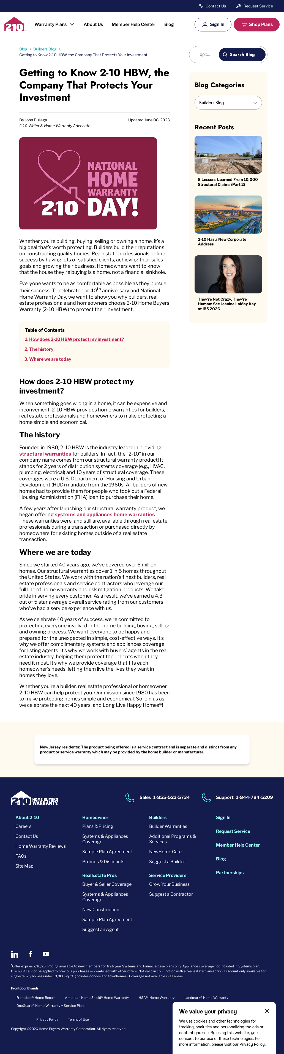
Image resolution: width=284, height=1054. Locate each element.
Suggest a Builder (167, 861)
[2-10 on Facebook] (30, 954)
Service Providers (167, 875)
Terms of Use (78, 1019)
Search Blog (242, 54)
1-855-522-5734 (171, 797)
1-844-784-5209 (254, 797)
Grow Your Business (169, 884)
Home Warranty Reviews (40, 846)
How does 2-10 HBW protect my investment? (76, 339)
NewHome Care (165, 851)
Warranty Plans (50, 24)
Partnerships (230, 872)
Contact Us (216, 6)
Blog (169, 24)
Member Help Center (133, 24)
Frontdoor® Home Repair (36, 998)
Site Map (24, 866)
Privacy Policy (252, 1044)
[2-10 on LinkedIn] (14, 954)
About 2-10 (27, 817)
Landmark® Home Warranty (206, 998)
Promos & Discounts (103, 861)
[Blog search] (207, 54)
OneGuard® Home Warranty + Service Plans (51, 1006)
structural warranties (45, 454)
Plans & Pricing (97, 826)
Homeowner (95, 817)
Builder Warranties (168, 826)
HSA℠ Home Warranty (156, 998)
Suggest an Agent (100, 929)
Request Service (258, 6)
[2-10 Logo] (15, 29)
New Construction (100, 909)
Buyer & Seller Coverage (107, 884)
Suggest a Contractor (171, 894)
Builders (157, 817)
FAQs (20, 856)
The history (41, 349)
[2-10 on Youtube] (46, 954)
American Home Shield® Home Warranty (97, 998)
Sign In (217, 24)
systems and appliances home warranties (105, 514)
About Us (93, 24)
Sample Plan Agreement (107, 851)
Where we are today (50, 359)
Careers (23, 826)
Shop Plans (261, 24)
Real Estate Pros (99, 875)
